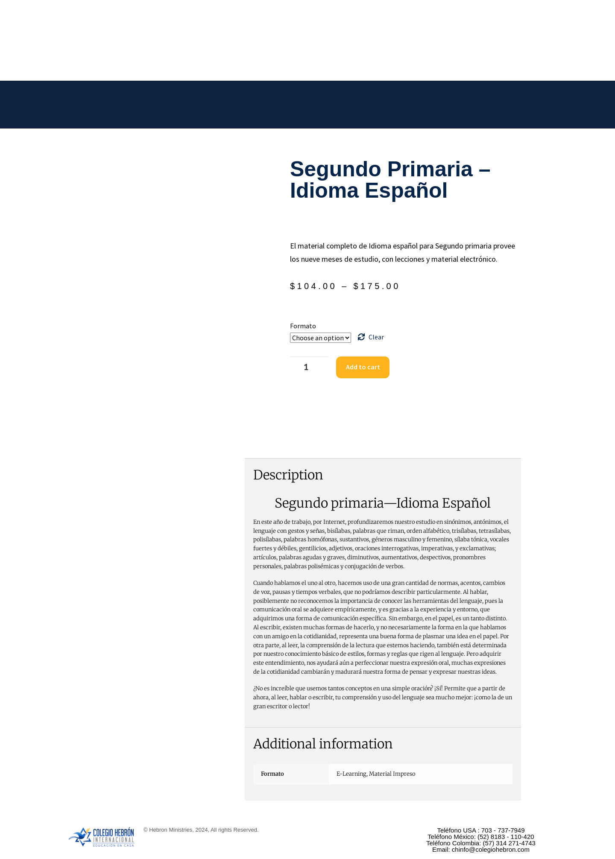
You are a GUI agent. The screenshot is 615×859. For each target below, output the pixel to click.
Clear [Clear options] (376, 337)
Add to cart (356, 366)
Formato (303, 325)
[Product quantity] (304, 366)
